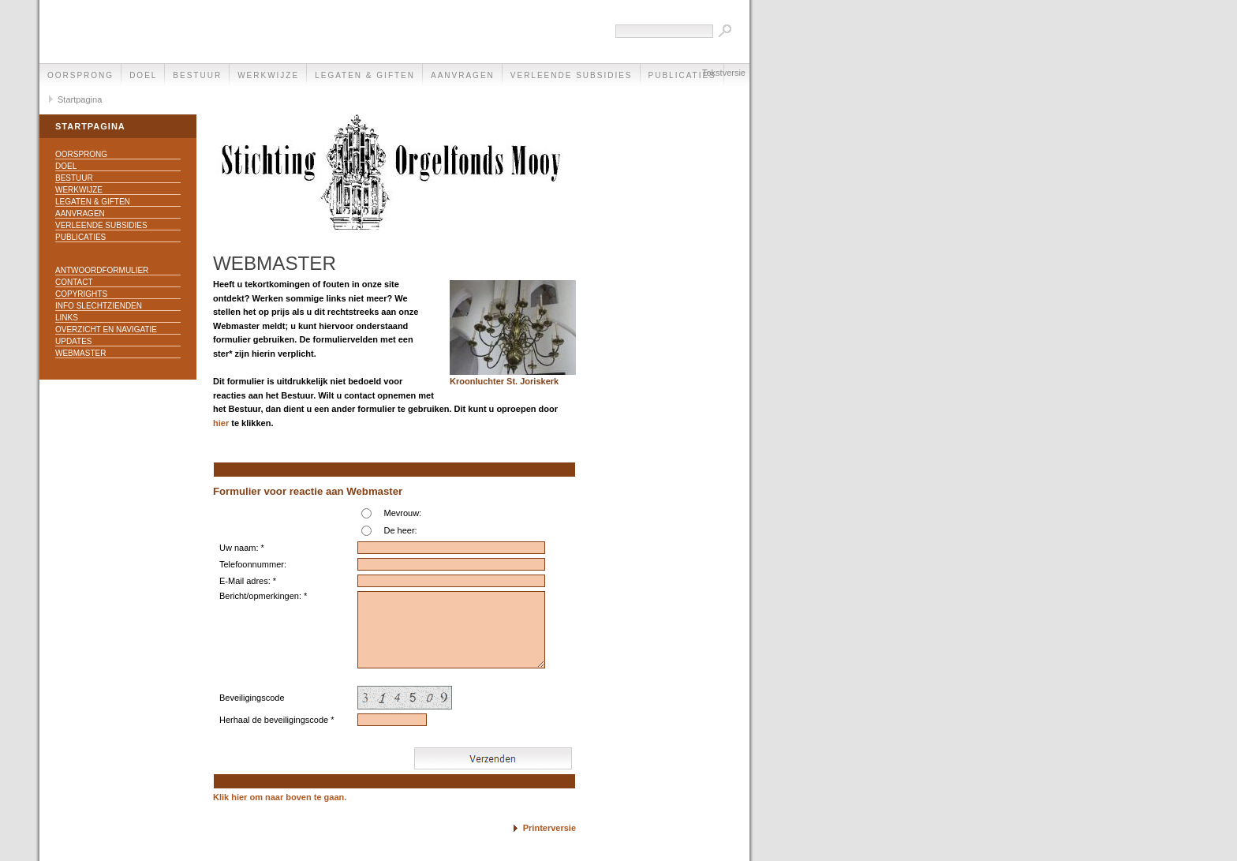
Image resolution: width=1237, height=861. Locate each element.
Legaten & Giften (365, 75)
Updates (73, 341)
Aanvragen (463, 75)
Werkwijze (268, 75)
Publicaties (80, 237)
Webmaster (80, 353)
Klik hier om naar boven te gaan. (279, 797)
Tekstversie (724, 72)
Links (66, 317)
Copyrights (81, 294)
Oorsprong (80, 75)
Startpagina (80, 99)
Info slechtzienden (98, 305)
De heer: (400, 530)
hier (221, 423)
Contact (74, 282)
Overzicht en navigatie (106, 329)
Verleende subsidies (571, 75)
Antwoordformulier (101, 270)
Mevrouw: (402, 513)
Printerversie (549, 828)
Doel (143, 75)
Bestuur (197, 75)
